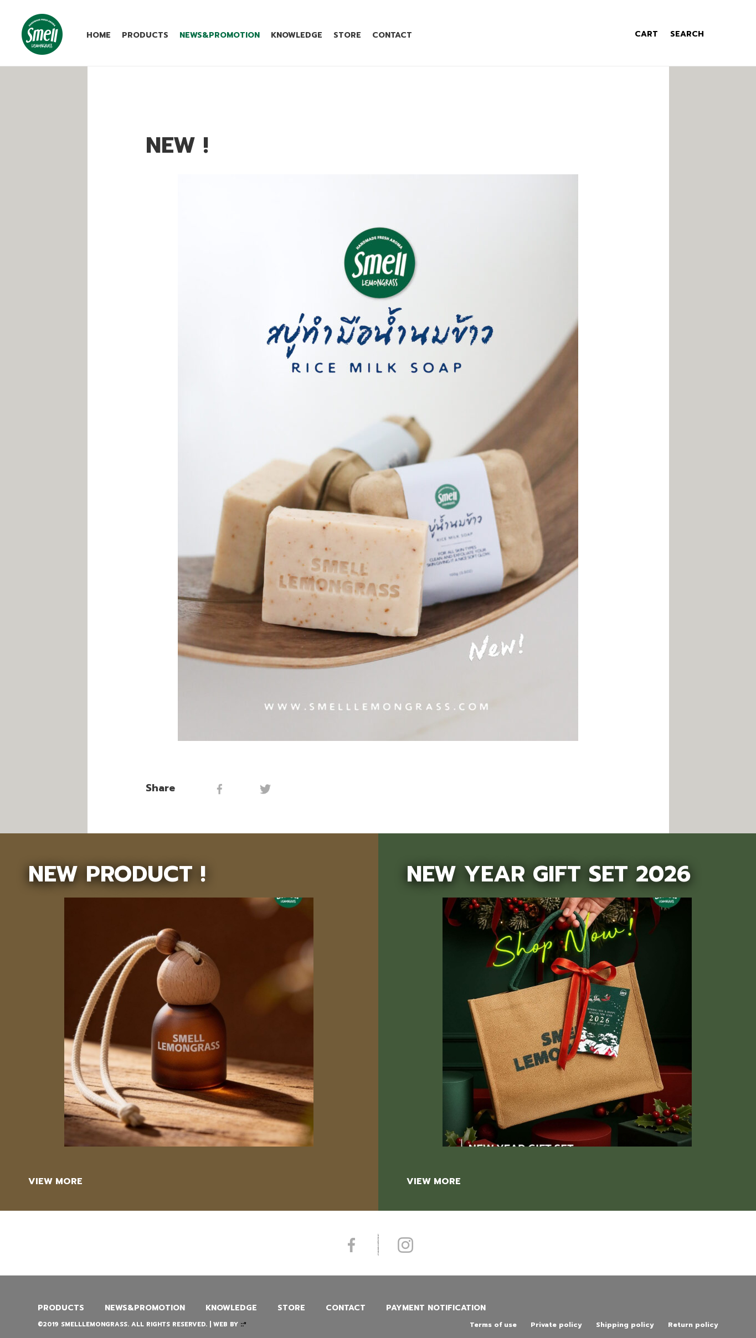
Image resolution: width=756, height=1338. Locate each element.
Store (347, 35)
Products (145, 35)
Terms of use (493, 1325)
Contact (392, 35)
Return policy (693, 1325)
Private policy (556, 1325)
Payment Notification (436, 1308)
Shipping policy (625, 1325)
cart (646, 34)
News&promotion (219, 35)
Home (98, 35)
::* (243, 1324)
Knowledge (296, 35)
